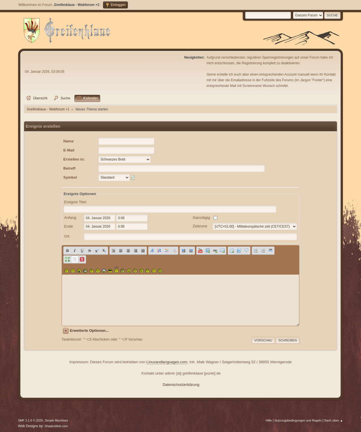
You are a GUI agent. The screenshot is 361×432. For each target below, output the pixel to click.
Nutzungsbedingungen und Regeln (298, 420)
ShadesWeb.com (56, 426)
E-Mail (68, 150)
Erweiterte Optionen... (89, 330)
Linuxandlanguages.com (167, 362)
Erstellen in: (74, 159)
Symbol (70, 177)
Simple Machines (56, 420)
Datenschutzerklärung (181, 384)
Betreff (69, 168)
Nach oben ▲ (333, 420)
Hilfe (269, 420)
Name (68, 141)
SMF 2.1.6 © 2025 (30, 420)
